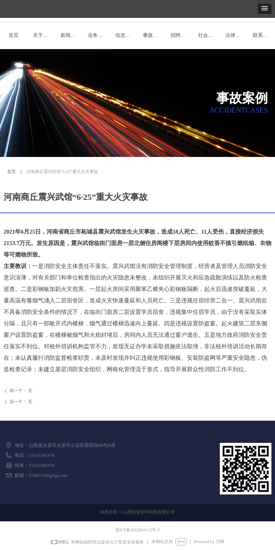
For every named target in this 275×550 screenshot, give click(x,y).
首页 (11, 171)
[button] (264, 9)
